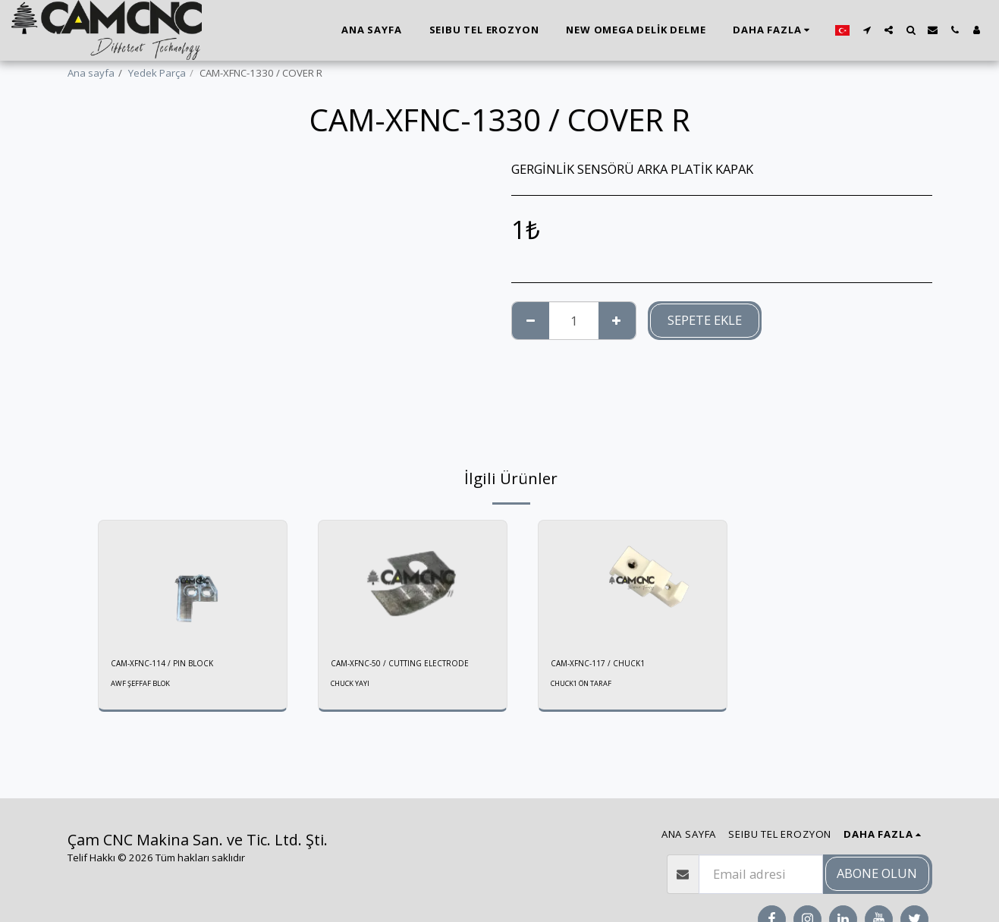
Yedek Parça (157, 73)
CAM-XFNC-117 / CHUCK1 (608, 665)
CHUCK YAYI (353, 701)
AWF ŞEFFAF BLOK (145, 686)
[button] (866, 30)
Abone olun (877, 873)
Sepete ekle (705, 320)
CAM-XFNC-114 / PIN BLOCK (173, 665)
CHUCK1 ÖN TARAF (587, 686)
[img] (193, 583)
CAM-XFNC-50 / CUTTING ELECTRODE (386, 672)
